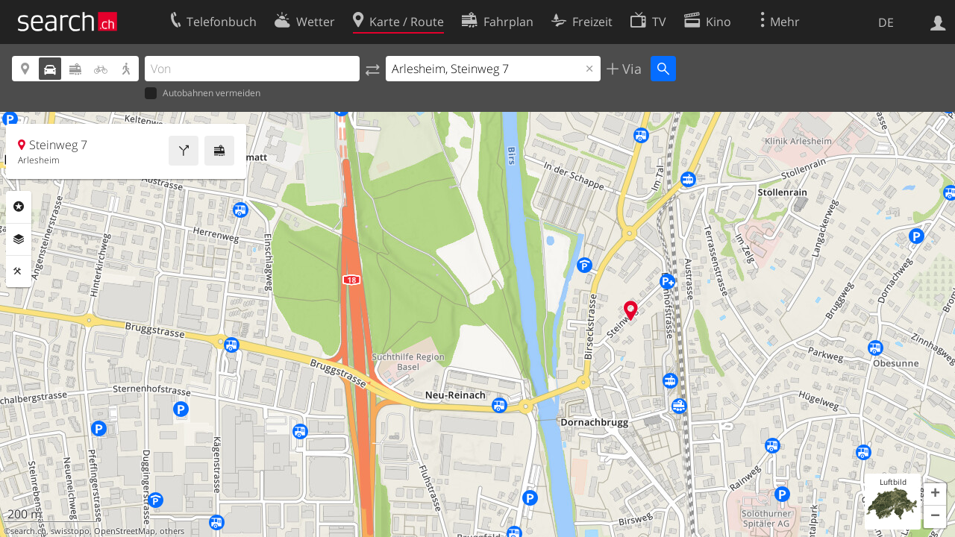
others (172, 531)
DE (886, 22)
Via (630, 69)
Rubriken (18, 206)
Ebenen (18, 239)
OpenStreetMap (124, 531)
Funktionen (18, 271)
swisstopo (70, 531)
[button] (935, 494)
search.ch (28, 531)
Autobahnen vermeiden (202, 93)
